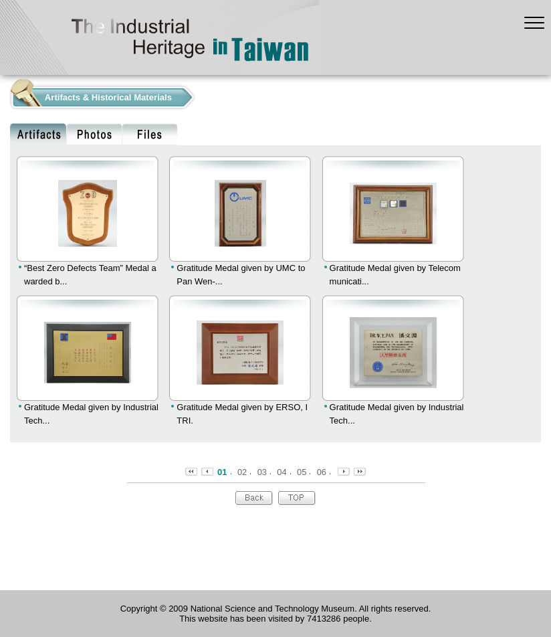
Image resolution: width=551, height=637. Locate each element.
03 (262, 472)
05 (301, 472)
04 (281, 472)
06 (321, 472)
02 (242, 472)
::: (3, 94)
